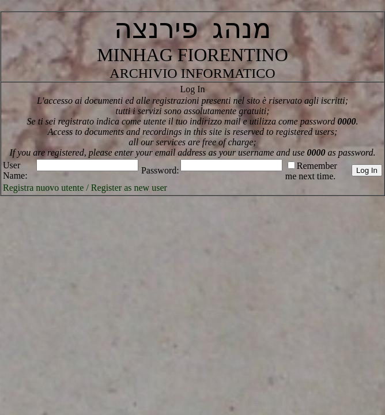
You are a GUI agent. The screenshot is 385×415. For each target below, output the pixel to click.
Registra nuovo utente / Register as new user (85, 188)
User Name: (15, 170)
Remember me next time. (311, 171)
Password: (160, 170)
